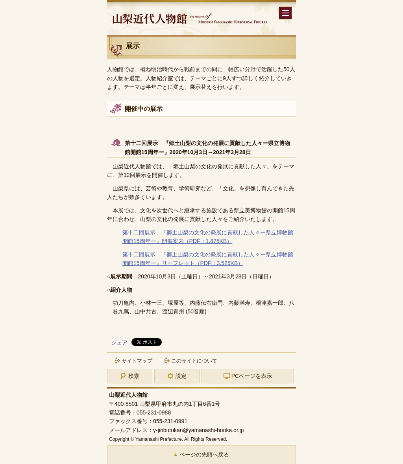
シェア (119, 342)
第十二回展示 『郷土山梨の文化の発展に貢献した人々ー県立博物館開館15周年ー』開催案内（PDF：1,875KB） (207, 236)
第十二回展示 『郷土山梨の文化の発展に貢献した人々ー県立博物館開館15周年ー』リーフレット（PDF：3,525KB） (207, 258)
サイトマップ (137, 361)
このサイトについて (194, 361)
